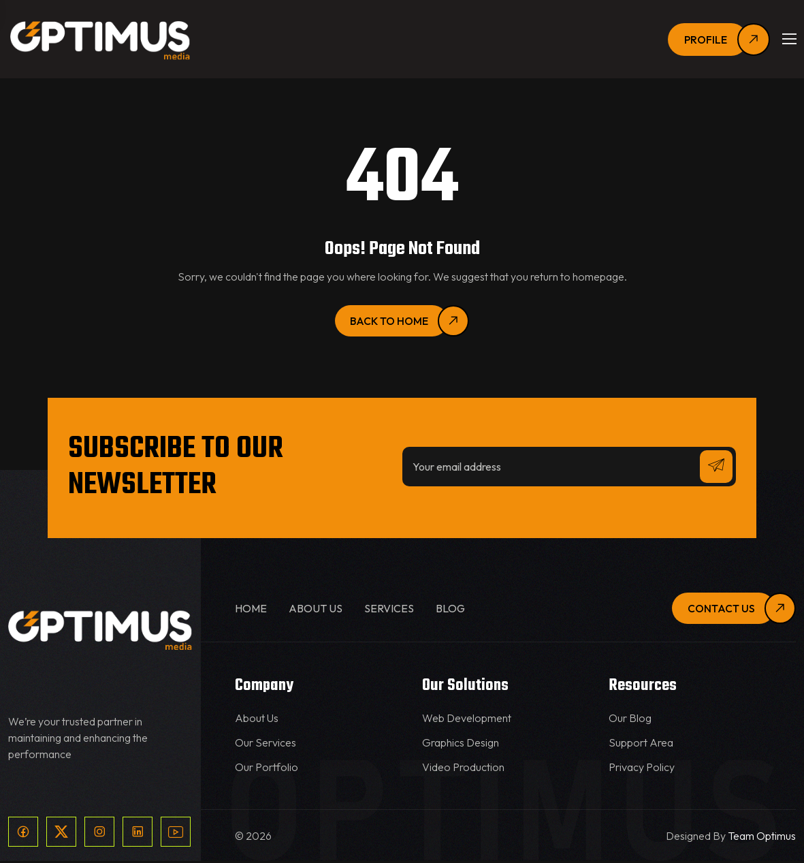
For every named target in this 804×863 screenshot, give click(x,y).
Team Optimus (762, 838)
